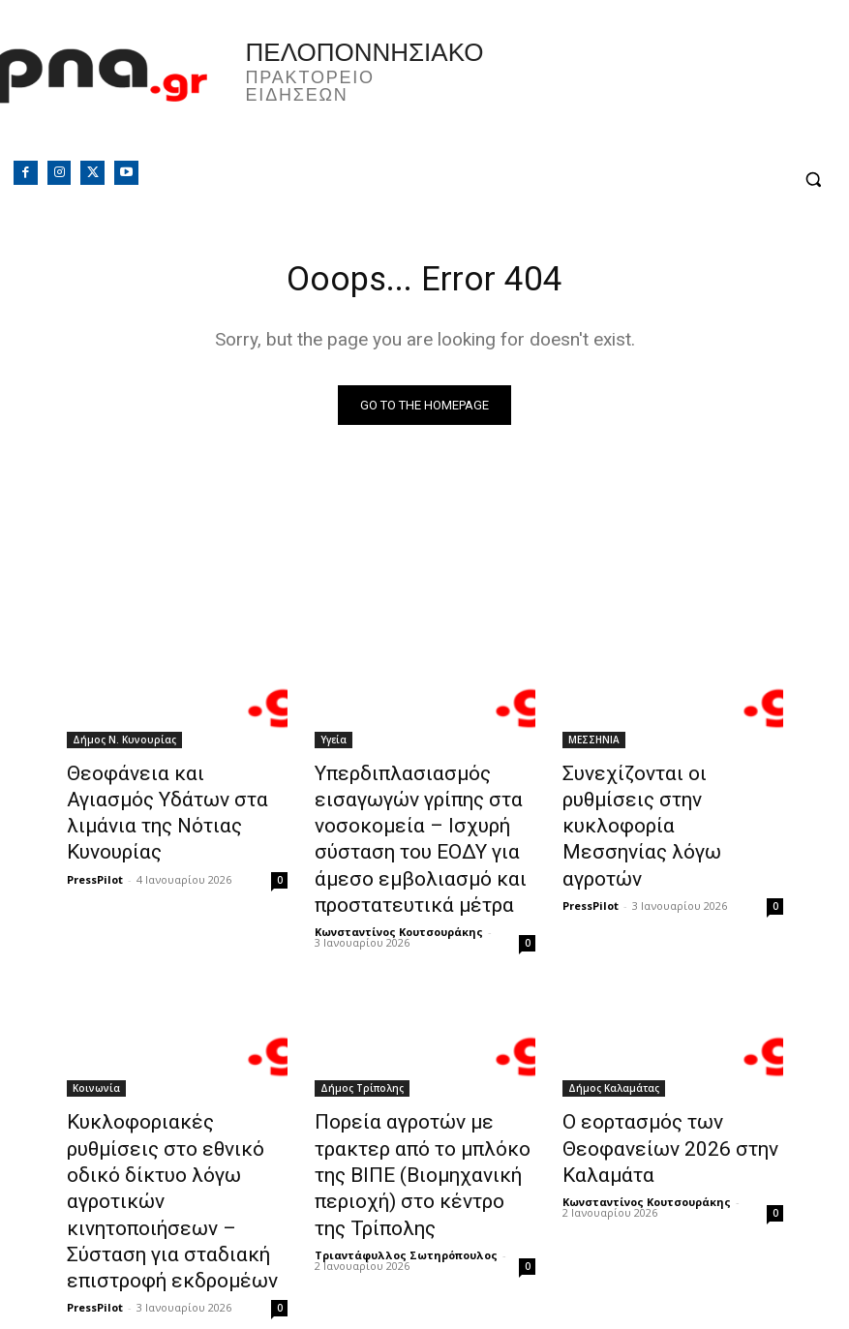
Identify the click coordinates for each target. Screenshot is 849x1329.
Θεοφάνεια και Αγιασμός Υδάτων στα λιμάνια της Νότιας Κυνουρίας (161, 797)
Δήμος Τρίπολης (362, 1063)
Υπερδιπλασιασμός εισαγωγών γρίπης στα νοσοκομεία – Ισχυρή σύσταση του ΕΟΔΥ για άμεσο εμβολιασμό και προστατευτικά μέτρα (402, 828)
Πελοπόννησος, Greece (611, 92)
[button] (812, 179)
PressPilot (95, 841)
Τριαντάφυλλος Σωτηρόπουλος (406, 1182)
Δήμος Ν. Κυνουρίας (124, 743)
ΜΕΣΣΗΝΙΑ (594, 743)
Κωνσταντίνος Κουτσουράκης (399, 906)
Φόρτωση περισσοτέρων (425, 1267)
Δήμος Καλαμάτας (613, 1063)
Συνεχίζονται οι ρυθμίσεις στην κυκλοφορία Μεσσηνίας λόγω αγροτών (671, 797)
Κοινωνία (96, 1063)
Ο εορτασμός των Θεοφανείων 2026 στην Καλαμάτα (651, 1116)
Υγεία (333, 743)
